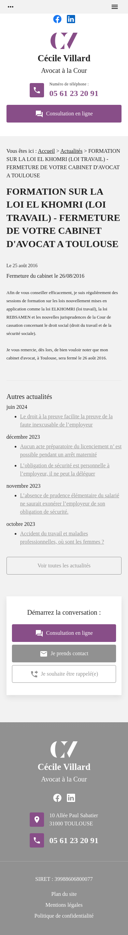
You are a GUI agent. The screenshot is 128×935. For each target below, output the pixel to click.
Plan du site (64, 894)
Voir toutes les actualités (64, 565)
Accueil (46, 151)
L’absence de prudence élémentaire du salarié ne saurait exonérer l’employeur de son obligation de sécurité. (69, 504)
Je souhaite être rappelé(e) (64, 674)
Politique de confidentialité (64, 916)
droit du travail (84, 325)
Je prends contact (64, 654)
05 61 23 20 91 (74, 93)
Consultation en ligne (64, 114)
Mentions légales (64, 905)
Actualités (71, 151)
